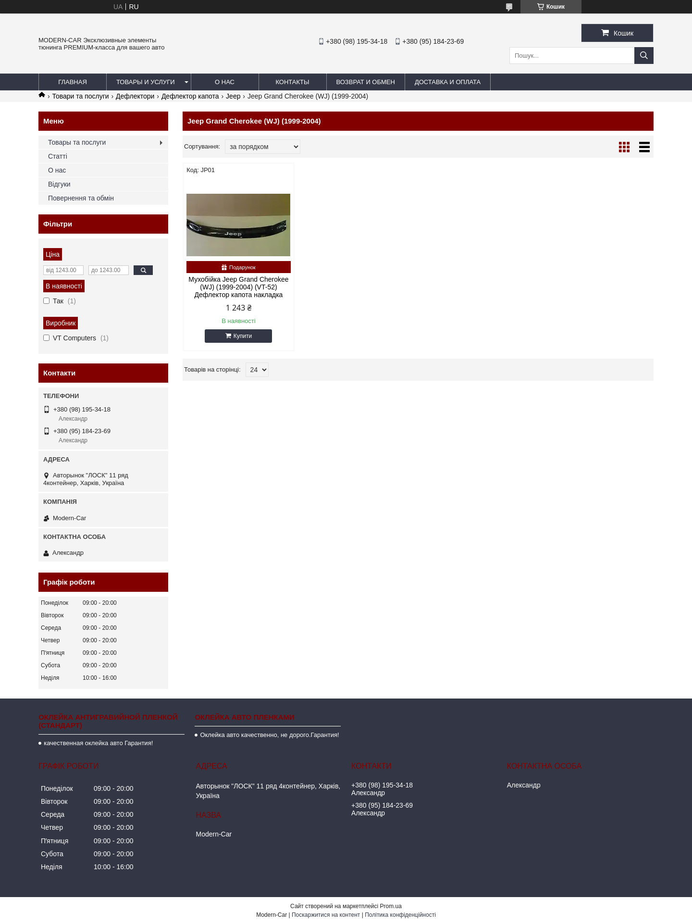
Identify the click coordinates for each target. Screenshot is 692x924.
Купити (243, 336)
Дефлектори (135, 96)
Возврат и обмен (365, 82)
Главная (72, 82)
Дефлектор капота (190, 96)
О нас (225, 82)
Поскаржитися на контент (326, 915)
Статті (57, 156)
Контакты (292, 82)
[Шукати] (644, 55)
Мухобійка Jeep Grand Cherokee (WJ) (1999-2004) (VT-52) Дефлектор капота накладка (238, 287)
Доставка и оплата (448, 82)
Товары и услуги (145, 82)
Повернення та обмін (81, 198)
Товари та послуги (80, 96)
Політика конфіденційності (400, 915)
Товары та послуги (77, 142)
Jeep (233, 96)
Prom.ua (391, 906)
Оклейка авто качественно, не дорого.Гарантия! (269, 734)
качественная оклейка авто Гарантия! (98, 743)
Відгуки (59, 184)
